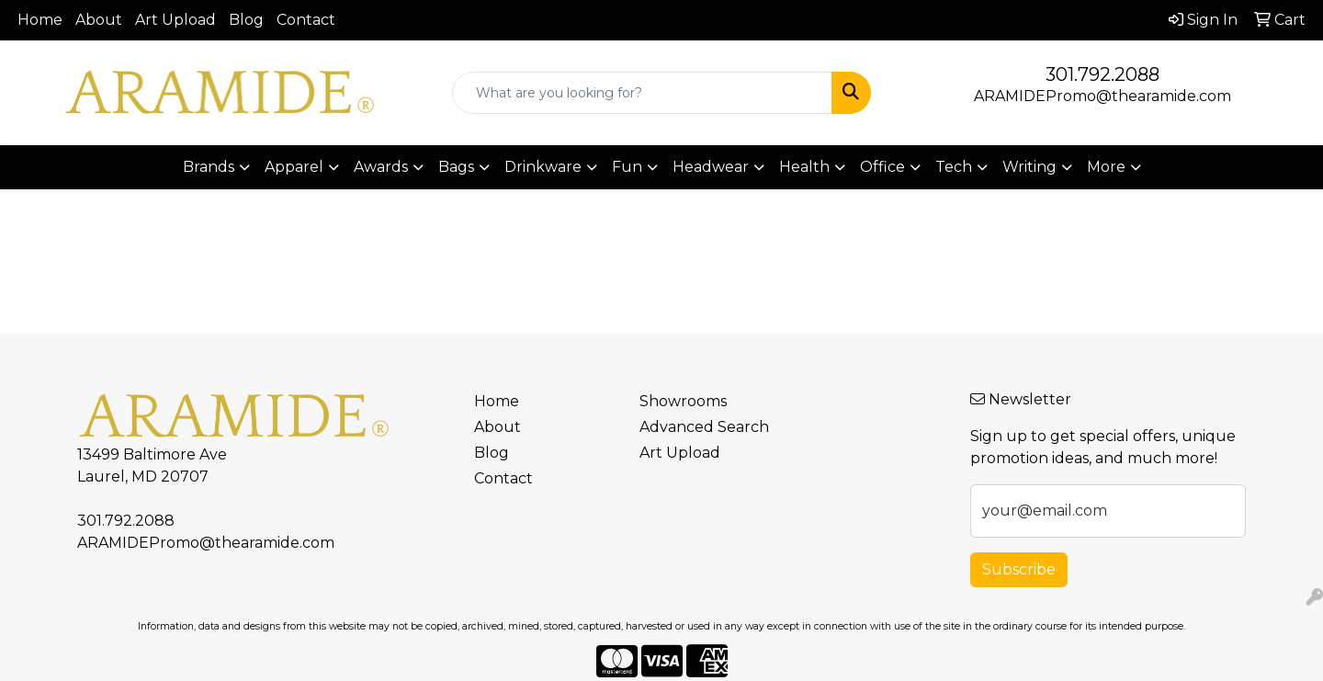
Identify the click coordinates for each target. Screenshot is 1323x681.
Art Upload (175, 19)
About (98, 19)
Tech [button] (953, 167)
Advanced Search (704, 427)
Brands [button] (208, 167)
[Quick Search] (642, 93)
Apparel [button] (294, 167)
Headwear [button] (711, 167)
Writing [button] (1029, 167)
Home (39, 19)
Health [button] (804, 167)
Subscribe (1019, 569)
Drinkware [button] (543, 167)
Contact (306, 19)
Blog (246, 19)
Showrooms (683, 401)
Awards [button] (381, 167)
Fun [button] (627, 167)
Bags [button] (456, 167)
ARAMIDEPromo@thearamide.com (1102, 96)
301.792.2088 (1102, 74)
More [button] (1106, 167)
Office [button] (882, 167)
